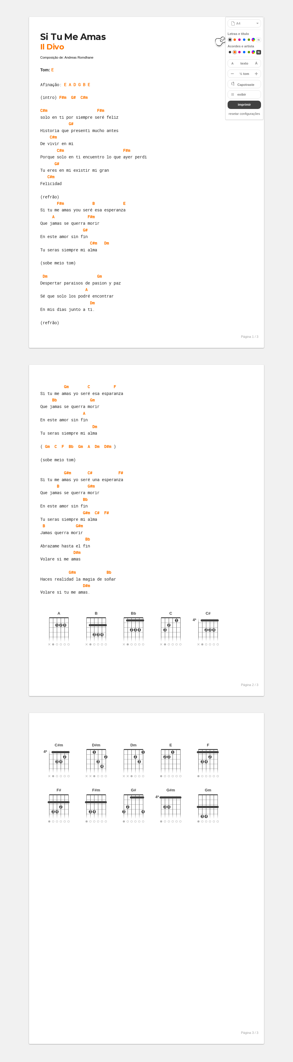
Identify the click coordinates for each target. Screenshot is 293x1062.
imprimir (244, 104)
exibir (241, 94)
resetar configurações (244, 113)
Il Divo (52, 47)
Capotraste (245, 84)
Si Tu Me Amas (73, 36)
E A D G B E (77, 84)
